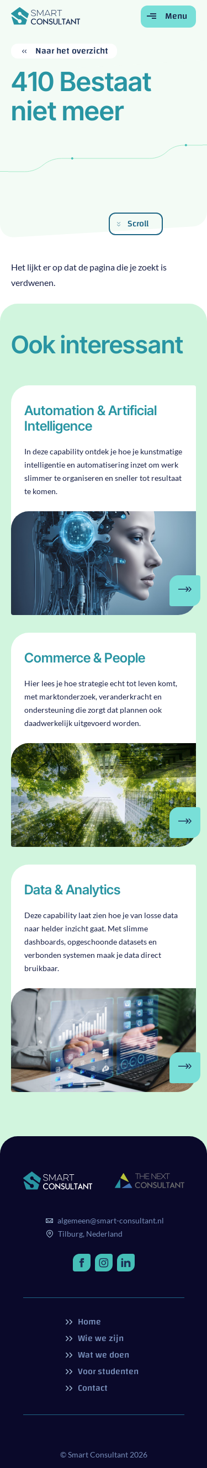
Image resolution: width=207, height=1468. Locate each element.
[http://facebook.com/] (82, 1262)
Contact (92, 1388)
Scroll (138, 223)
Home (88, 1321)
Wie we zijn (100, 1338)
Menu (175, 16)
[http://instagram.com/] (104, 1262)
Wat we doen (102, 1355)
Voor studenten (107, 1371)
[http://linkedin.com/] (126, 1262)
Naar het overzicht (70, 51)
